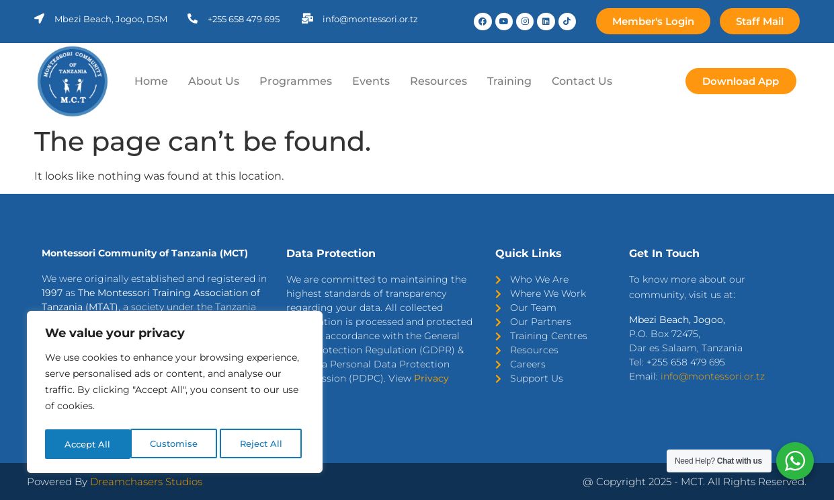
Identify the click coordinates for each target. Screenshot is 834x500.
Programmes (295, 81)
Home (151, 81)
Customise (88, 444)
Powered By (58, 481)
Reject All (176, 444)
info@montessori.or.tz (713, 376)
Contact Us (582, 81)
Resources (438, 81)
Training (509, 81)
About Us (213, 81)
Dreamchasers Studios (146, 481)
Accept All (263, 444)
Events (371, 81)
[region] (175, 394)
